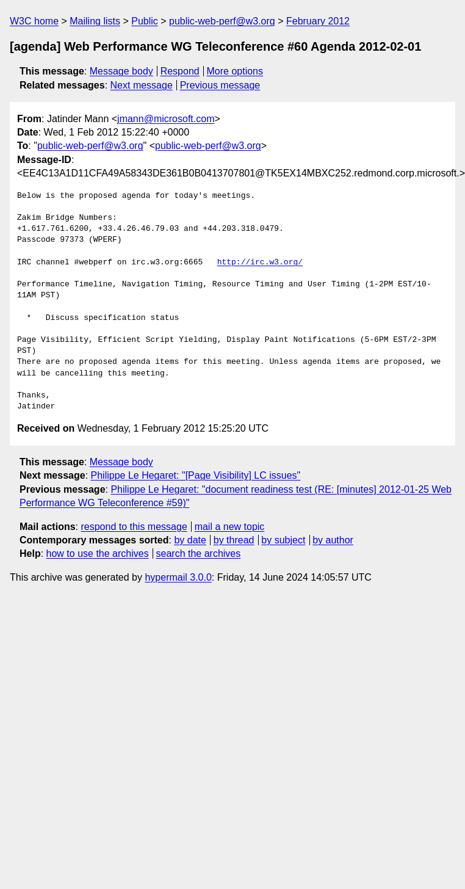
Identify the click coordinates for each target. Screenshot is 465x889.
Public (144, 21)
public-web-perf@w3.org (222, 21)
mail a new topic (230, 526)
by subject (283, 540)
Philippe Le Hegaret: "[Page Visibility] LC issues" (196, 475)
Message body (121, 71)
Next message (141, 85)
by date (190, 540)
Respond (180, 71)
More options (235, 71)
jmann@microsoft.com (165, 119)
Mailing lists (95, 21)
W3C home (34, 21)
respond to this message (134, 526)
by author (332, 540)
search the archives (198, 553)
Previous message (220, 85)
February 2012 (318, 21)
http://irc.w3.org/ (260, 262)
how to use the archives (97, 553)
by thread (234, 540)
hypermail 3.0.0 (178, 577)
